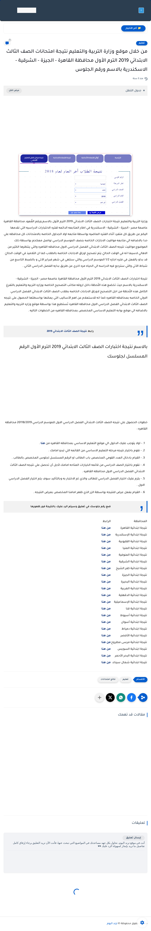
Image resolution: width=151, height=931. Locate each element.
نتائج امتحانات (108, 679)
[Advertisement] (75, 129)
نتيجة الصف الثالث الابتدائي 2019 (67, 331)
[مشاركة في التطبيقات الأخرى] (99, 697)
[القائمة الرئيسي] (141, 10)
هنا (43, 443)
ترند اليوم (112, 923)
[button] (131, 697)
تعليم (142, 43)
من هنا (106, 548)
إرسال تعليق (133, 838)
